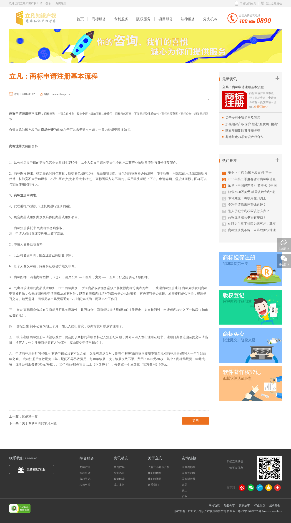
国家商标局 (189, 467)
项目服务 (165, 19)
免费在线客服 (35, 469)
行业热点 (119, 473)
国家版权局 (189, 478)
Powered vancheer (271, 511)
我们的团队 (154, 478)
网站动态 (214, 505)
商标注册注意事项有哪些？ (247, 217)
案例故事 (119, 467)
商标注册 (85, 467)
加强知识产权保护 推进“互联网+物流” (251, 124)
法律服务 (188, 19)
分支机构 (210, 19)
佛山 (184, 490)
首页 (80, 19)
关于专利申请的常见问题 (39, 423)
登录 (48, 3)
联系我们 (153, 484)
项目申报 (85, 484)
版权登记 (85, 478)
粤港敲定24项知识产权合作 (244, 137)
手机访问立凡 (245, 3)
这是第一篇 (30, 416)
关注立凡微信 (271, 3)
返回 (195, 421)
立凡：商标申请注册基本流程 (243, 87)
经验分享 (229, 505)
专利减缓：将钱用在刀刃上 (247, 198)
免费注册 (60, 3)
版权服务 (143, 19)
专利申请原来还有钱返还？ (247, 204)
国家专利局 (189, 473)
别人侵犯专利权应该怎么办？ (248, 211)
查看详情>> (261, 106)
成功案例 (119, 484)
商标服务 (99, 19)
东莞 (184, 484)
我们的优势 (154, 473)
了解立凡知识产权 (159, 467)
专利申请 (85, 473)
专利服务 (121, 19)
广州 (184, 496)
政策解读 (119, 478)
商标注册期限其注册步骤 (242, 130)
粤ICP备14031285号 (249, 511)
